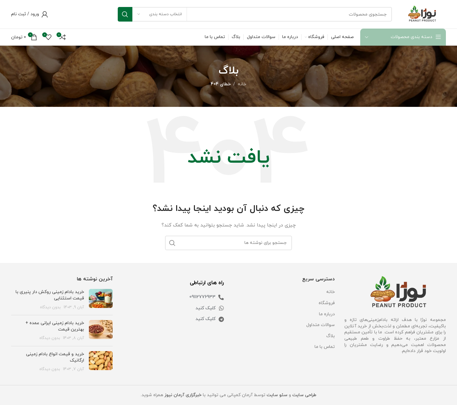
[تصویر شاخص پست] (101, 299)
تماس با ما (325, 347)
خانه (242, 84)
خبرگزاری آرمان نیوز (183, 395)
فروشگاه (327, 303)
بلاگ (330, 336)
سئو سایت (277, 395)
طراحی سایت (304, 395)
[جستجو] (255, 14)
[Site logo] (422, 14)
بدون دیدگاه (50, 307)
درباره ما (327, 314)
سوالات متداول (320, 325)
